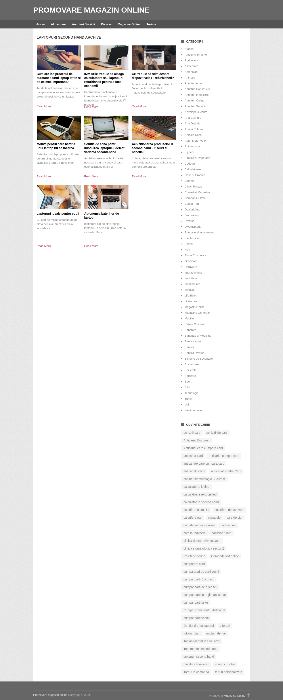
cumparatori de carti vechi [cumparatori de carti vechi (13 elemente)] (201, 571)
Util (187, 404)
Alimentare (58, 24)
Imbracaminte (193, 272)
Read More (44, 106)
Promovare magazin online (91, 10)
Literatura (191, 301)
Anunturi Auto (193, 83)
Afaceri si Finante (196, 54)
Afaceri (189, 49)
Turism (151, 24)
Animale (190, 77)
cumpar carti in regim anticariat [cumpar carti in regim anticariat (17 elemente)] (205, 595)
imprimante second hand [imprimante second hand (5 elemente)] (200, 649)
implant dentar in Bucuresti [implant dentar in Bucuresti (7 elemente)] (202, 641)
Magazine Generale (197, 312)
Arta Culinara (193, 117)
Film (187, 249)
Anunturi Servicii (83, 24)
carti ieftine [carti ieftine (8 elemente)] (228, 525)
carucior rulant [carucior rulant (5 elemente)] (221, 533)
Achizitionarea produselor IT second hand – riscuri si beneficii (153, 148)
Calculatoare (193, 169)
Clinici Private (193, 186)
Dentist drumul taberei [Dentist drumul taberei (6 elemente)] (199, 625)
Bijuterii (189, 152)
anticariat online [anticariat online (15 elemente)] (194, 471)
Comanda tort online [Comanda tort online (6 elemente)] (225, 556)
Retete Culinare (195, 324)
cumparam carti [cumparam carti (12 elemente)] (194, 564)
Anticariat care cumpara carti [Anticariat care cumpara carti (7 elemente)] (203, 448)
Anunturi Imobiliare (196, 94)
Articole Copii (193, 135)
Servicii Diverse (195, 353)
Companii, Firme (195, 198)
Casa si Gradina (195, 175)
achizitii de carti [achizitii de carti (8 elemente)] (217, 432)
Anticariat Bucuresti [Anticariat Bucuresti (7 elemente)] (197, 440)
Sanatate (190, 330)
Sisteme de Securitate (199, 358)
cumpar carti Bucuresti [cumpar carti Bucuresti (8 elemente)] (199, 579)
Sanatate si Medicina (198, 335)
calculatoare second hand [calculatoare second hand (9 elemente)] (201, 502)
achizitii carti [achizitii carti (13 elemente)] (192, 432)
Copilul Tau (192, 203)
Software (190, 375)
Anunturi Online (195, 100)
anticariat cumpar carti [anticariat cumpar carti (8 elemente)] (224, 456)
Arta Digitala (192, 123)
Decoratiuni (192, 215)
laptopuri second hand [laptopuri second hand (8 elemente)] (199, 656)
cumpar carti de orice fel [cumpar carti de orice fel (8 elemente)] (200, 587)
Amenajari (191, 71)
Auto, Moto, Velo (195, 140)
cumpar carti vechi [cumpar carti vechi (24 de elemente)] (196, 618)
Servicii (189, 347)
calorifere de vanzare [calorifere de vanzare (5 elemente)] (229, 510)
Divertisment (193, 226)
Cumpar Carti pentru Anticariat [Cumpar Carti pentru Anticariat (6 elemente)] (204, 610)
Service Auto (193, 341)
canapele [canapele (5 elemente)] (214, 517)
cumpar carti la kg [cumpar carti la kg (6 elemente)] (196, 602)
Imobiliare (191, 278)
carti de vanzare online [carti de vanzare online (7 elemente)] (199, 525)
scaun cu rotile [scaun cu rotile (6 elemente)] (225, 664)
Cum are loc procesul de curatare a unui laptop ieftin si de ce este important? (59, 78)
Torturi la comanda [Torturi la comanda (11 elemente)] (196, 672)
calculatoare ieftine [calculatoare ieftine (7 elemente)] (196, 486)
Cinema (190, 180)
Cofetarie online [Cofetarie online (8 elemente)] (194, 556)
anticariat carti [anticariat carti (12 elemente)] (193, 456)
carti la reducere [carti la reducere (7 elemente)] (195, 533)
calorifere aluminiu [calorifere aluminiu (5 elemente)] (196, 510)
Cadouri (190, 163)
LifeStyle (190, 295)
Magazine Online (129, 24)
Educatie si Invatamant (199, 232)
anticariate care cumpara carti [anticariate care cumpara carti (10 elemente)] (204, 463)
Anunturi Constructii (197, 89)
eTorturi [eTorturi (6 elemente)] (225, 625)
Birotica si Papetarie (197, 158)
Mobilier (190, 318)
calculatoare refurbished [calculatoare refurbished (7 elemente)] (200, 494)
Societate (191, 370)
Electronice (192, 238)
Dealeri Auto (192, 209)
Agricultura (191, 60)
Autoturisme (192, 146)
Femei (189, 244)
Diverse (106, 24)
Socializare (192, 364)
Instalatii (190, 289)
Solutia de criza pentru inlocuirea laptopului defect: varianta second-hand (105, 148)
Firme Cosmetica (195, 255)
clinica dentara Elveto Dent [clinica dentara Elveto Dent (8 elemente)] (202, 540)
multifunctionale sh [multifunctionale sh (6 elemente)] (196, 664)
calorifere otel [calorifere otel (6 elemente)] (193, 517)
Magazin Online (195, 307)
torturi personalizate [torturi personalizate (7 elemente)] (228, 672)
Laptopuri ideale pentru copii (58, 213)
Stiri (187, 387)
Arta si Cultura (194, 129)
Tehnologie (192, 393)
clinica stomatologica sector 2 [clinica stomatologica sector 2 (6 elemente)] (204, 548)
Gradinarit (191, 261)
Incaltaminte (192, 284)
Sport (188, 381)
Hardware (191, 266)
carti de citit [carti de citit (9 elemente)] (234, 517)
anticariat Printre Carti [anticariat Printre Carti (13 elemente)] (226, 471)
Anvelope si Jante (196, 112)
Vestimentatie (193, 410)
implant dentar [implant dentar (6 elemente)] (216, 633)
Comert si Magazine (197, 192)
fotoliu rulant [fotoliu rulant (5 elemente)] (192, 633)
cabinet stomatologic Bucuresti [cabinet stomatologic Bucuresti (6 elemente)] (205, 479)
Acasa (40, 24)
